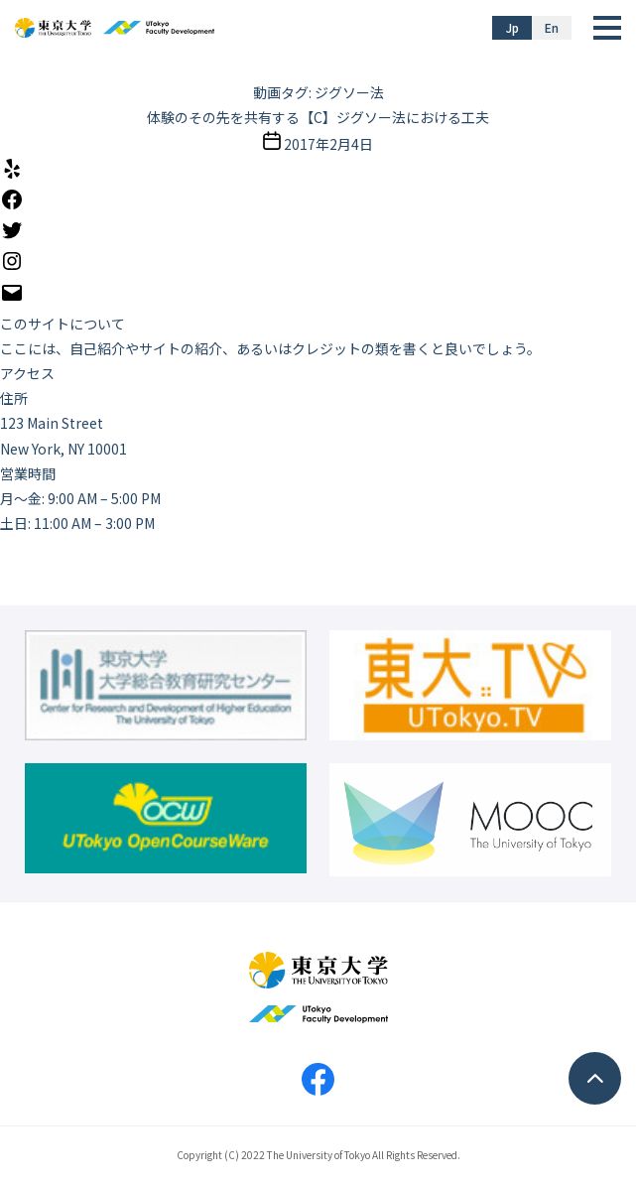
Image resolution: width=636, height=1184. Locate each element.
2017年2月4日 (328, 144)
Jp (512, 27)
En (552, 27)
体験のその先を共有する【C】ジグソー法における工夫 (318, 117)
